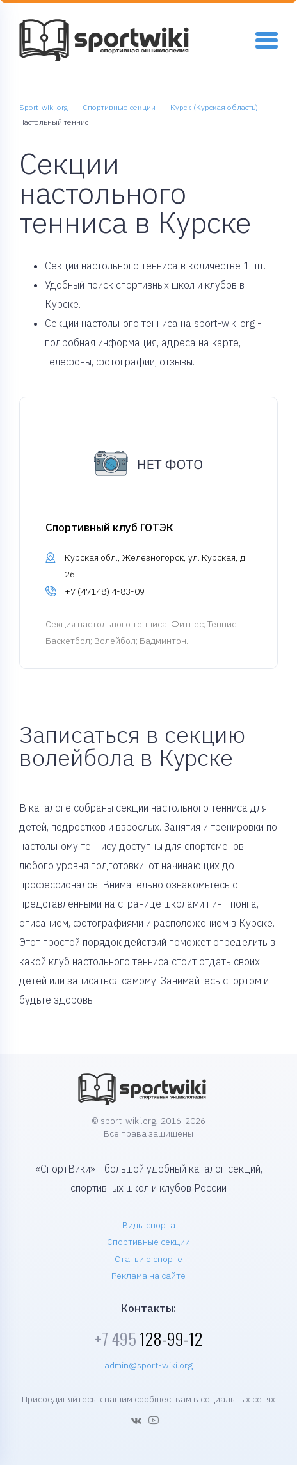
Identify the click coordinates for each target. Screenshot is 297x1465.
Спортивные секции (148, 1241)
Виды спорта (148, 1225)
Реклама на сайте (148, 1275)
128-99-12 (148, 1338)
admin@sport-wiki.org (148, 1365)
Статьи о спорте (148, 1259)
